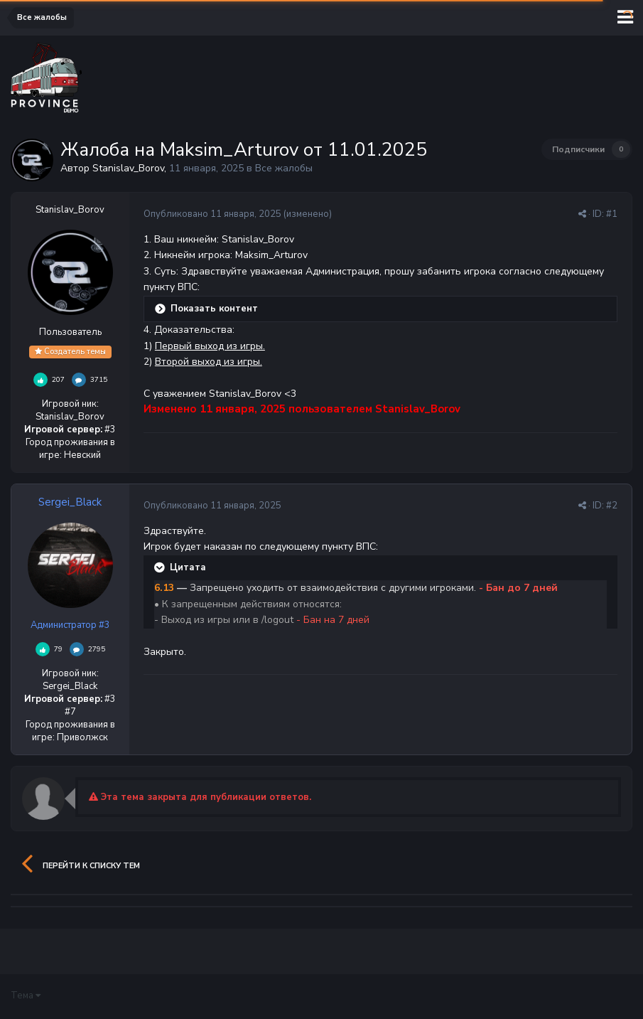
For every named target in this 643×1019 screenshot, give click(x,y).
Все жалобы (284, 168)
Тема (25, 995)
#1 (611, 214)
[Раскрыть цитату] (160, 567)
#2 (611, 505)
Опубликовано (212, 214)
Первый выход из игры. (210, 346)
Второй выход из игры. (208, 361)
